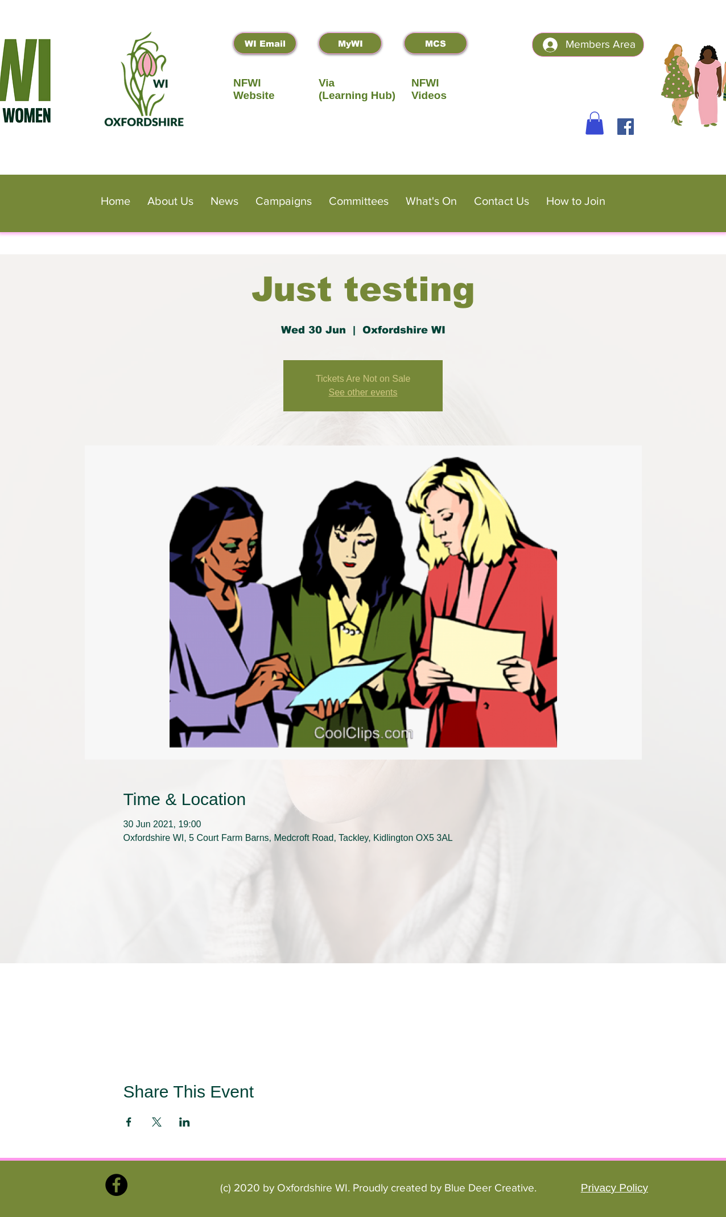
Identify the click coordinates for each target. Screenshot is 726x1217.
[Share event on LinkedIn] (184, 1122)
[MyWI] (350, 43)
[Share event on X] (156, 1122)
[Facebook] (625, 126)
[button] (594, 123)
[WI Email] (264, 43)
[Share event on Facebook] (128, 1122)
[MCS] (435, 43)
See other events (363, 392)
